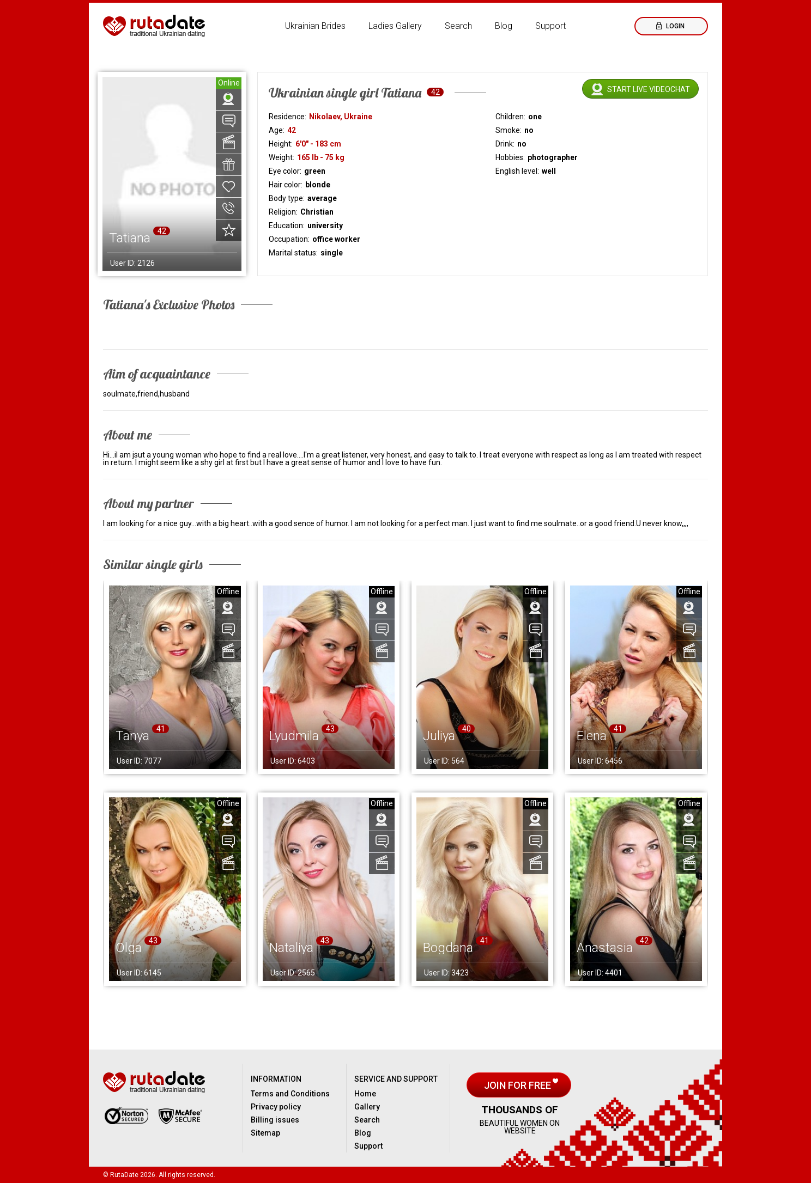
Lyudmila (294, 735)
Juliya (439, 735)
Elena (592, 735)
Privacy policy (276, 1106)
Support (550, 26)
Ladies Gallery (395, 26)
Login (674, 26)
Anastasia (605, 947)
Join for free (518, 1085)
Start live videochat (648, 89)
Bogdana (448, 947)
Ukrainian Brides (315, 26)
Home (365, 1093)
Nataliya (291, 947)
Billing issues (275, 1119)
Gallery (367, 1106)
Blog (503, 26)
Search (458, 26)
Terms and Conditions (290, 1093)
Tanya (132, 735)
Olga (129, 947)
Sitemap (265, 1133)
